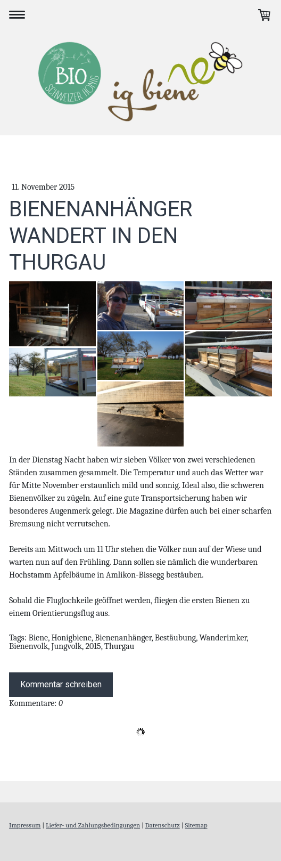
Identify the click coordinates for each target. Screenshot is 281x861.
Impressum (24, 825)
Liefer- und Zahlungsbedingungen (93, 825)
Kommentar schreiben (61, 684)
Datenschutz (162, 825)
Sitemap (196, 825)
